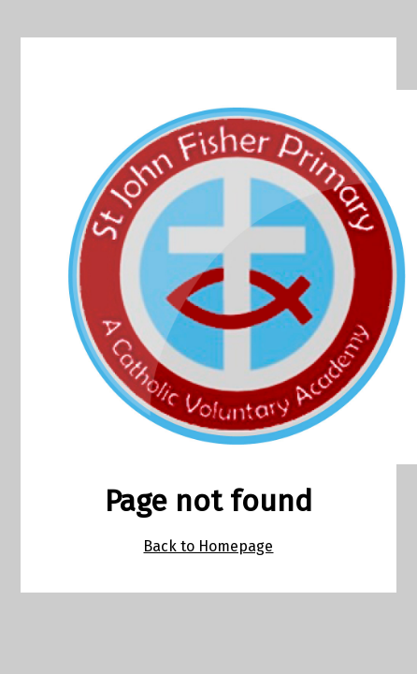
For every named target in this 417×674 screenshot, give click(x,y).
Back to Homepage (208, 546)
